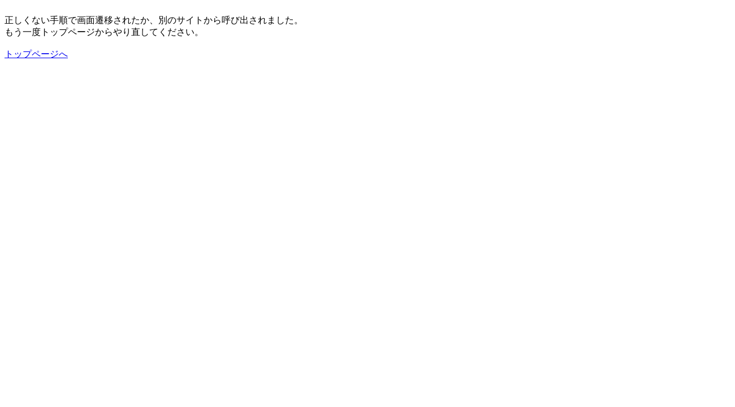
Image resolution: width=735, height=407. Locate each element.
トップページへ (36, 54)
